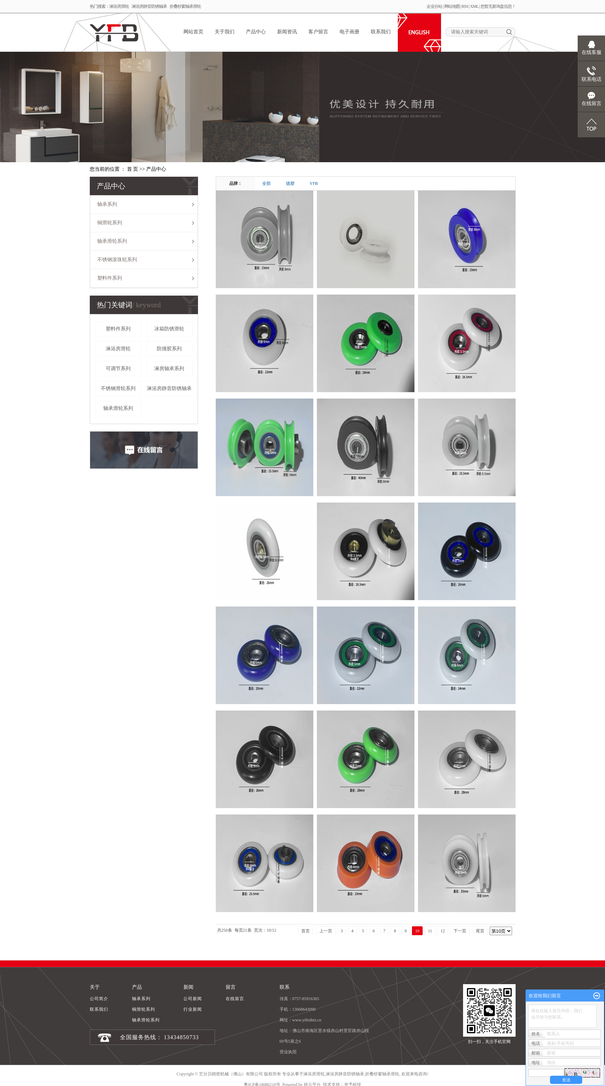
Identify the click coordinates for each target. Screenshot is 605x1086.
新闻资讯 (287, 31)
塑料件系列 (109, 278)
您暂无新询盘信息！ (498, 6)
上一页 (325, 930)
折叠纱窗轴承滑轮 (185, 6)
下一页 (459, 930)
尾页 (480, 930)
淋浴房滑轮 (119, 6)
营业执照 (288, 1051)
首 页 (132, 169)
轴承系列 (107, 204)
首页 (305, 930)
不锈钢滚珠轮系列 (117, 259)
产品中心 (256, 31)
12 (443, 930)
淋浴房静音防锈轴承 (149, 6)
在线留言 (235, 998)
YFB (314, 183)
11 (430, 930)
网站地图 (452, 6)
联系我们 (381, 31)
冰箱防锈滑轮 (169, 328)
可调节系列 (118, 368)
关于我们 (225, 31)
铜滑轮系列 (109, 222)
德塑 (290, 183)
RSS (465, 6)
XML (474, 6)
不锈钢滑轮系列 (118, 388)
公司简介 (99, 998)
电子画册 (349, 31)
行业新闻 (192, 1009)
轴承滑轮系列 (112, 241)
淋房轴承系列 (169, 368)
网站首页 (193, 31)
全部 (266, 183)
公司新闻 (192, 998)
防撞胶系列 (169, 348)
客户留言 (318, 31)
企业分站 (434, 6)
